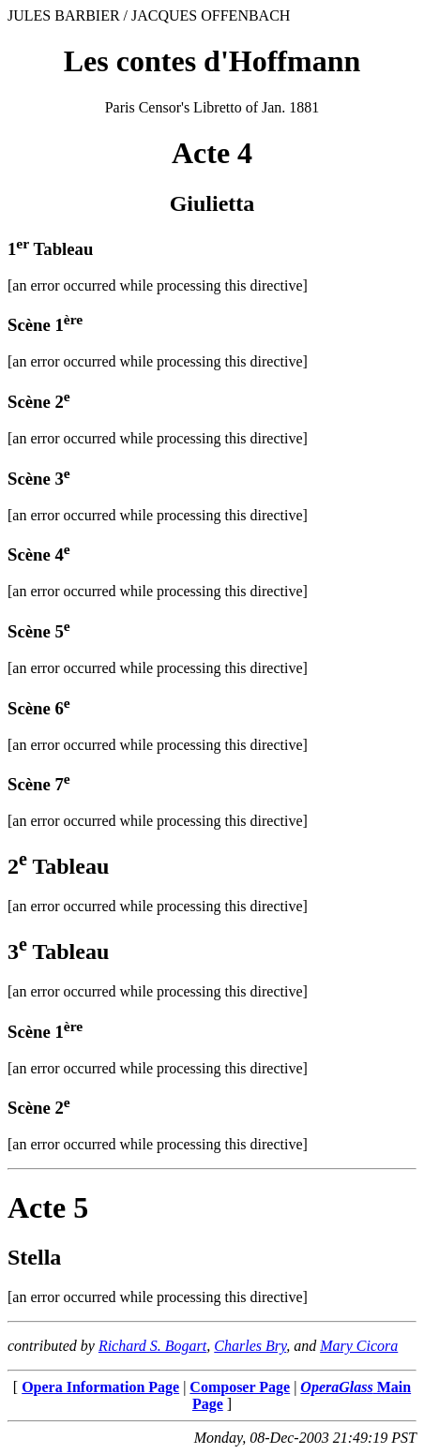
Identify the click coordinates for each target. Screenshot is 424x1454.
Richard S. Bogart (152, 1346)
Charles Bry (250, 1346)
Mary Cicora (359, 1346)
